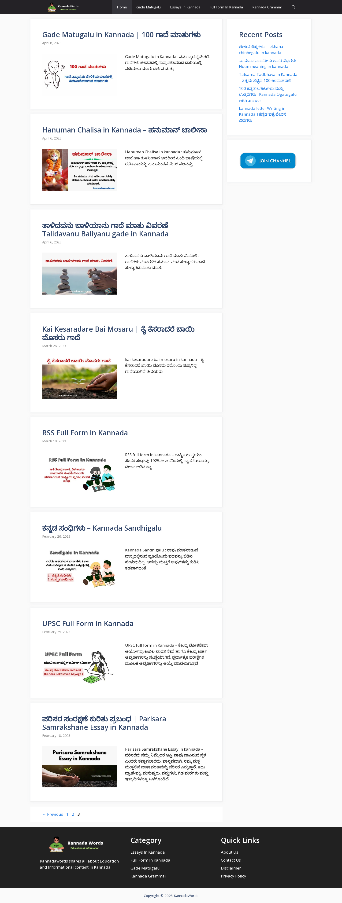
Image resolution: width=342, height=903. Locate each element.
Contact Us (231, 860)
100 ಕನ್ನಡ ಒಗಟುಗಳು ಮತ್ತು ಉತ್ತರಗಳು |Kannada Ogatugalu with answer (268, 94)
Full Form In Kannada (226, 7)
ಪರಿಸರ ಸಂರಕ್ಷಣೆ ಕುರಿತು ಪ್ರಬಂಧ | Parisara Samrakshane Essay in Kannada (104, 723)
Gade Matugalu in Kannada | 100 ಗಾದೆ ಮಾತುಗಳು (121, 34)
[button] (293, 7)
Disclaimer (231, 868)
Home (122, 7)
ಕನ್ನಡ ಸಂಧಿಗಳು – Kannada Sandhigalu (102, 528)
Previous (52, 814)
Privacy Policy (233, 876)
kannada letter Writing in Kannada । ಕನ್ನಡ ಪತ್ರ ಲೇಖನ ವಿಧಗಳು (262, 114)
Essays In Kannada (185, 7)
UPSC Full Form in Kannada (88, 623)
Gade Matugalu (148, 7)
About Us (229, 852)
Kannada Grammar (267, 7)
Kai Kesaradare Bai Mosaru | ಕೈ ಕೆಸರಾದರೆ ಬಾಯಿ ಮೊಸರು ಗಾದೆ (118, 333)
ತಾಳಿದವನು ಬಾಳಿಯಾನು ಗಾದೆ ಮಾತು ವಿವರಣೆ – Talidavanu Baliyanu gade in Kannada (107, 229)
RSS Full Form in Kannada (85, 432)
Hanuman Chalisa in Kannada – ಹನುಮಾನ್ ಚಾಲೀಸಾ (124, 130)
